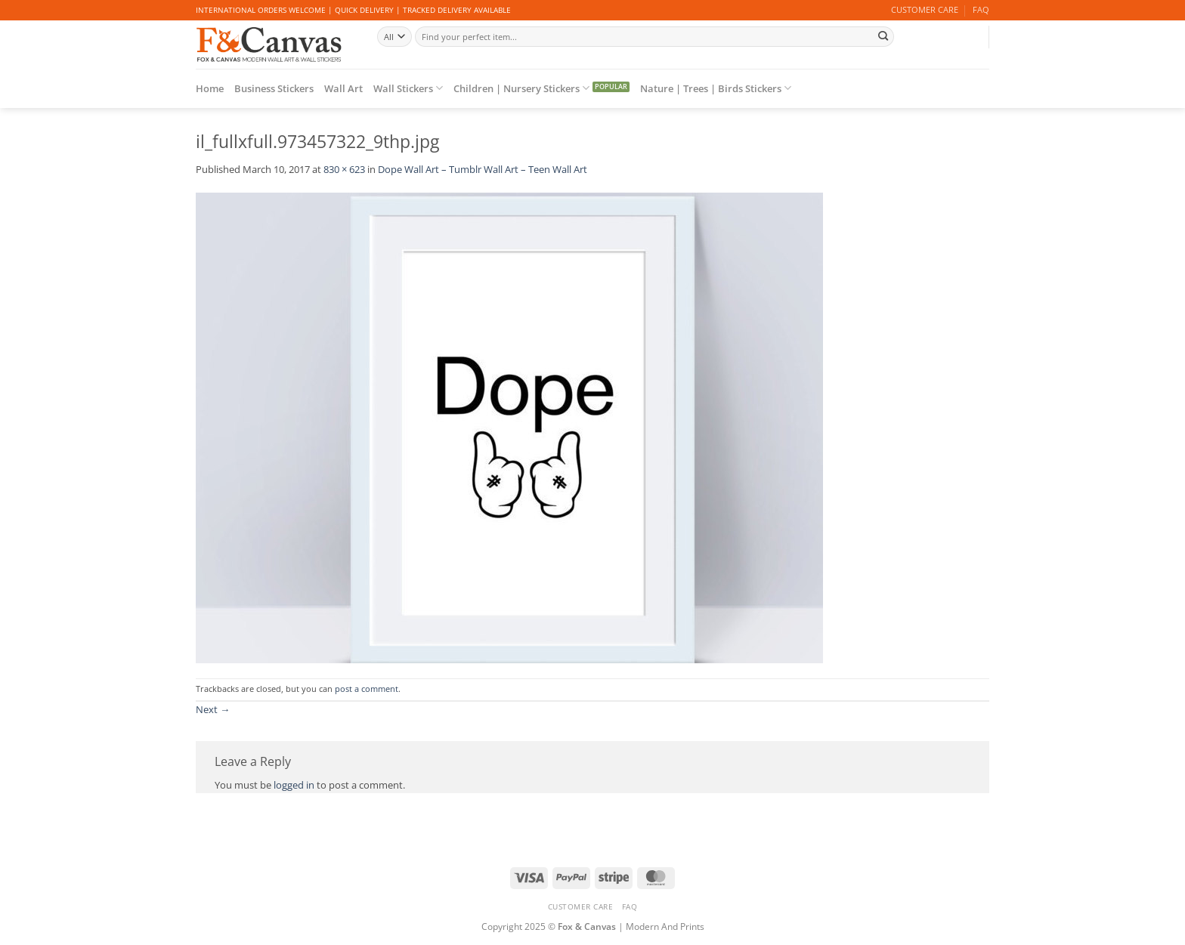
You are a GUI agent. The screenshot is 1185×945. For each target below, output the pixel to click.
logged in (294, 785)
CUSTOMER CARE (924, 10)
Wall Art (343, 88)
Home (210, 88)
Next (213, 709)
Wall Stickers (408, 88)
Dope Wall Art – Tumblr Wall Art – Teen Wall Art (482, 169)
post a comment (366, 689)
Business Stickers (274, 88)
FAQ (981, 10)
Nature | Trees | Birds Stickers (715, 88)
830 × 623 (344, 169)
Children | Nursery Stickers (521, 88)
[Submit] (882, 36)
